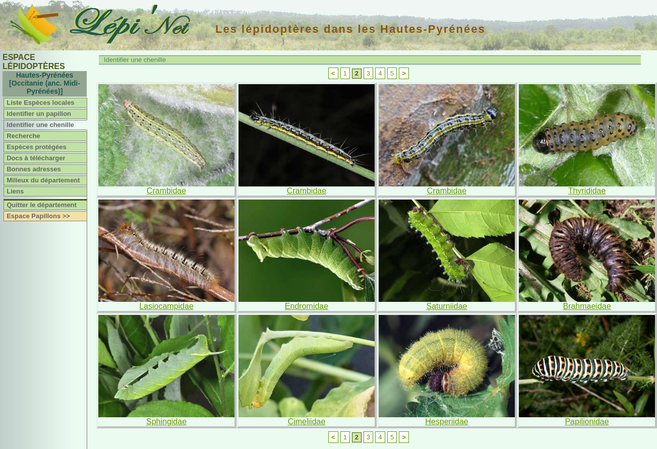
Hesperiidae (446, 421)
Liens (15, 191)
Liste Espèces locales (40, 102)
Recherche (23, 136)
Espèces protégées (37, 147)
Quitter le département (42, 205)
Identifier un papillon (39, 113)
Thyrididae (587, 190)
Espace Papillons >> (38, 216)
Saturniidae (447, 306)
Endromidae (306, 306)
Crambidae (166, 190)
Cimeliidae (307, 421)
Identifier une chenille (40, 125)
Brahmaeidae (587, 306)
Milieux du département (43, 180)
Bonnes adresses (34, 169)
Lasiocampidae (166, 306)
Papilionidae (587, 421)
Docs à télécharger (36, 158)
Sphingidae (166, 421)
